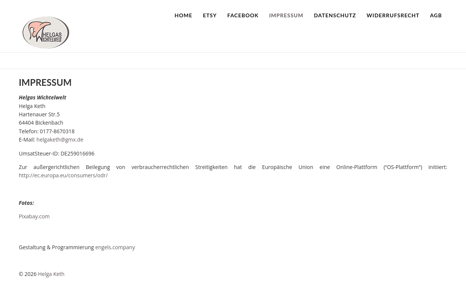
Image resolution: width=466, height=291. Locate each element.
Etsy (210, 15)
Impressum (286, 15)
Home (183, 15)
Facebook (243, 15)
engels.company (115, 247)
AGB (436, 15)
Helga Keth (51, 273)
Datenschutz (335, 15)
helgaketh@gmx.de (59, 139)
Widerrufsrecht (393, 15)
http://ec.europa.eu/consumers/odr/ (63, 175)
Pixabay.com (34, 216)
